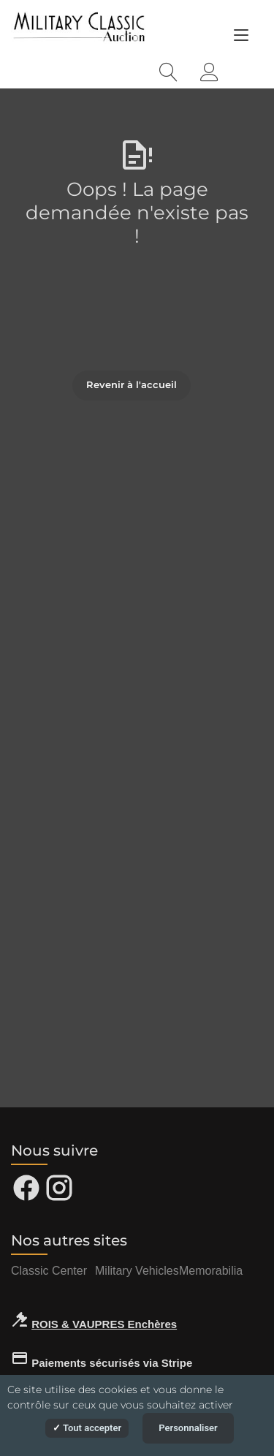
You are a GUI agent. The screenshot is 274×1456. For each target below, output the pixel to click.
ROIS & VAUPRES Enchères (104, 1324)
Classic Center (49, 1270)
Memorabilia (211, 1270)
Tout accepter (87, 1427)
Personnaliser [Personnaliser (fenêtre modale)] (188, 1427)
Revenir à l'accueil (131, 384)
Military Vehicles (137, 1270)
